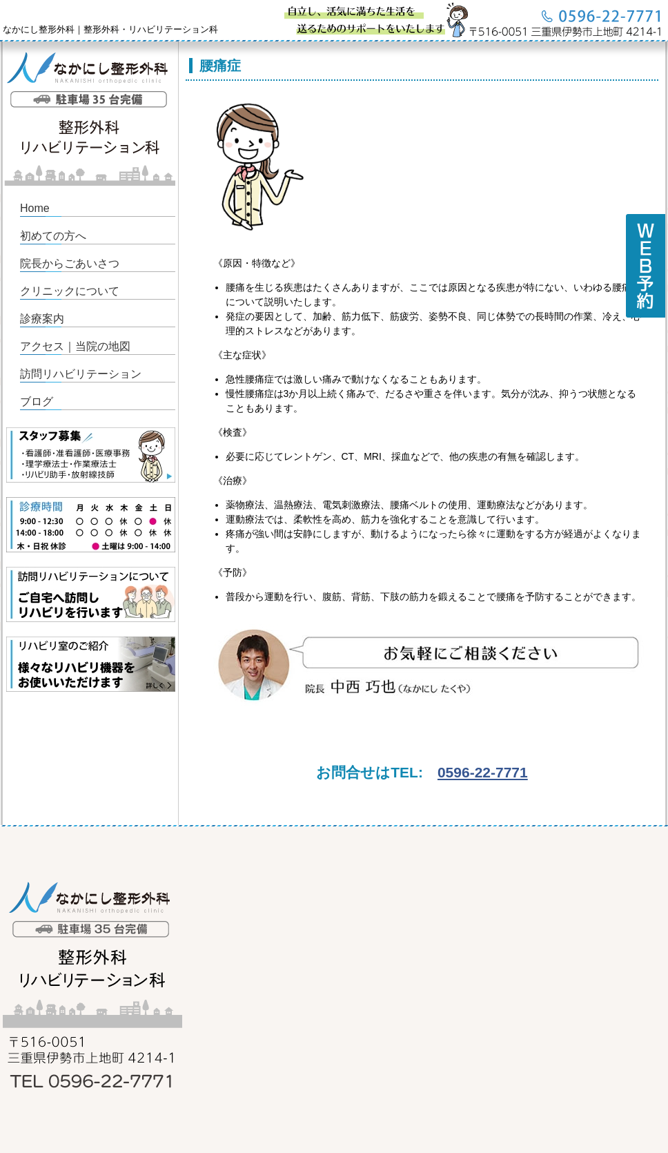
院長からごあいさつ (69, 263)
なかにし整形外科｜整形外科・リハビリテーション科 (110, 29)
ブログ (36, 401)
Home (35, 208)
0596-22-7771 (483, 772)
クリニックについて (69, 291)
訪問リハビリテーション (80, 374)
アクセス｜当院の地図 (75, 346)
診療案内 (42, 318)
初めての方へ (53, 236)
